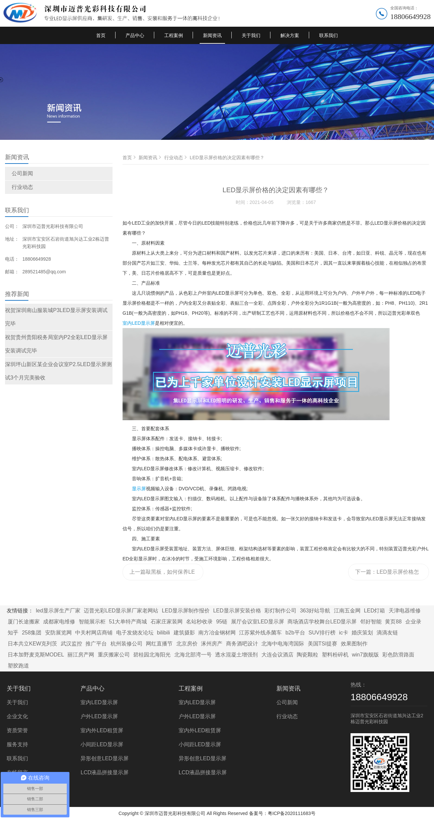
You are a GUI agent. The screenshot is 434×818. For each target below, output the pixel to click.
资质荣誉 (17, 730)
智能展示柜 (92, 621)
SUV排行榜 (322, 632)
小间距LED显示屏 (101, 744)
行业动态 (22, 187)
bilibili (163, 632)
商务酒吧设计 (242, 643)
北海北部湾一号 (193, 654)
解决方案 (289, 35)
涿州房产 (211, 643)
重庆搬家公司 (114, 654)
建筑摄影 (184, 632)
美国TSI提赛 (323, 643)
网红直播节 (159, 643)
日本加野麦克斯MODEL (36, 654)
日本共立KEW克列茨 (32, 643)
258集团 (31, 632)
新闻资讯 (212, 35)
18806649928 (410, 16)
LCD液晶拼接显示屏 (104, 772)
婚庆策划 (362, 632)
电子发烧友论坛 (135, 632)
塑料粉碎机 (335, 654)
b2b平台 (295, 632)
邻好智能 (371, 621)
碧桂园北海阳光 (152, 654)
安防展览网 (58, 632)
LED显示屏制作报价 (186, 610)
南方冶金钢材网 (217, 632)
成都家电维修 (59, 621)
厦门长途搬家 (24, 621)
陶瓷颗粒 (307, 654)
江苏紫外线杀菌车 (260, 632)
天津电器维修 (405, 610)
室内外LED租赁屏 (101, 730)
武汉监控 (71, 643)
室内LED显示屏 (139, 323)
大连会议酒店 (277, 654)
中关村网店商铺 (94, 632)
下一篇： (387, 574)
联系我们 (328, 35)
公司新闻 (22, 173)
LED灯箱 (374, 610)
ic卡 (343, 632)
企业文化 (17, 716)
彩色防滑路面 (398, 654)
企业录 (413, 621)
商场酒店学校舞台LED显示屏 (322, 621)
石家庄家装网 (167, 621)
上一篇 (162, 574)
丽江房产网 (80, 654)
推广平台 (96, 643)
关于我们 (251, 35)
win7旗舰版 (365, 654)
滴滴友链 (387, 632)
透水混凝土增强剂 (236, 654)
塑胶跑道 (18, 665)
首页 (100, 35)
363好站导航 (315, 610)
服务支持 (17, 744)
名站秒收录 (199, 621)
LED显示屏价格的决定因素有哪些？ (227, 157)
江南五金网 (347, 610)
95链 (222, 621)
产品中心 (135, 35)
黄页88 (393, 621)
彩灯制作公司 (280, 610)
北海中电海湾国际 (282, 643)
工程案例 (173, 35)
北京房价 (187, 643)
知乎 (13, 632)
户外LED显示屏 (99, 716)
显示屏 (139, 488)
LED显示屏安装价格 (237, 610)
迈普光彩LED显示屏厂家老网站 (121, 610)
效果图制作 (354, 643)
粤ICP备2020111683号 (291, 813)
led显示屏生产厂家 (58, 610)
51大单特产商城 (128, 621)
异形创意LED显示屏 (104, 758)
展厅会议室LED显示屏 (257, 621)
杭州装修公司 (127, 643)
